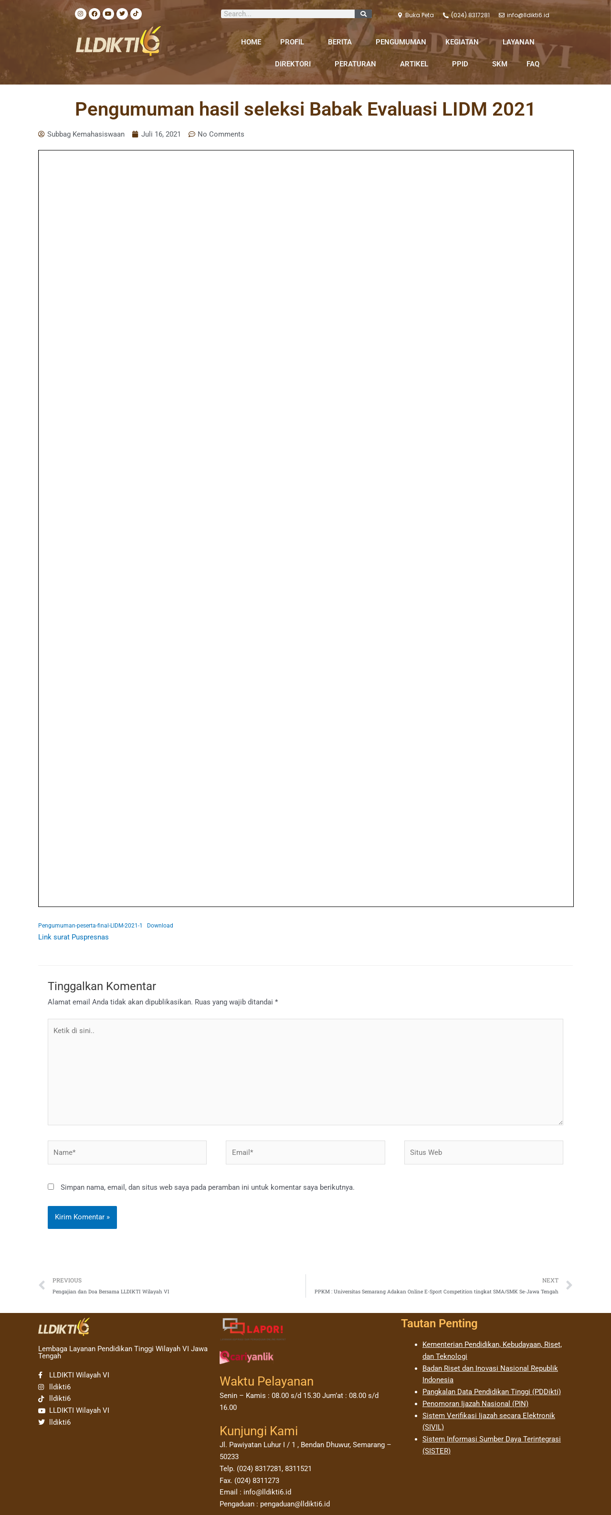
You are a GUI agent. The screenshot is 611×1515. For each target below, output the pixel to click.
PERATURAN (358, 64)
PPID (462, 64)
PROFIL (294, 42)
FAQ (533, 64)
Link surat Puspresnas (73, 937)
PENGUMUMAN (401, 42)
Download (160, 925)
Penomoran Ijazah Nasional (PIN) (475, 1403)
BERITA (342, 42)
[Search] (363, 14)
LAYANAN (521, 42)
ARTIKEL (416, 64)
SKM (499, 64)
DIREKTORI (295, 64)
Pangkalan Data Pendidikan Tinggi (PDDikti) (491, 1391)
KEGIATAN (464, 42)
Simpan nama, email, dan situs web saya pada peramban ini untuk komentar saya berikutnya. (208, 1187)
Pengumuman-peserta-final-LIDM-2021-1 (90, 925)
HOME (251, 42)
